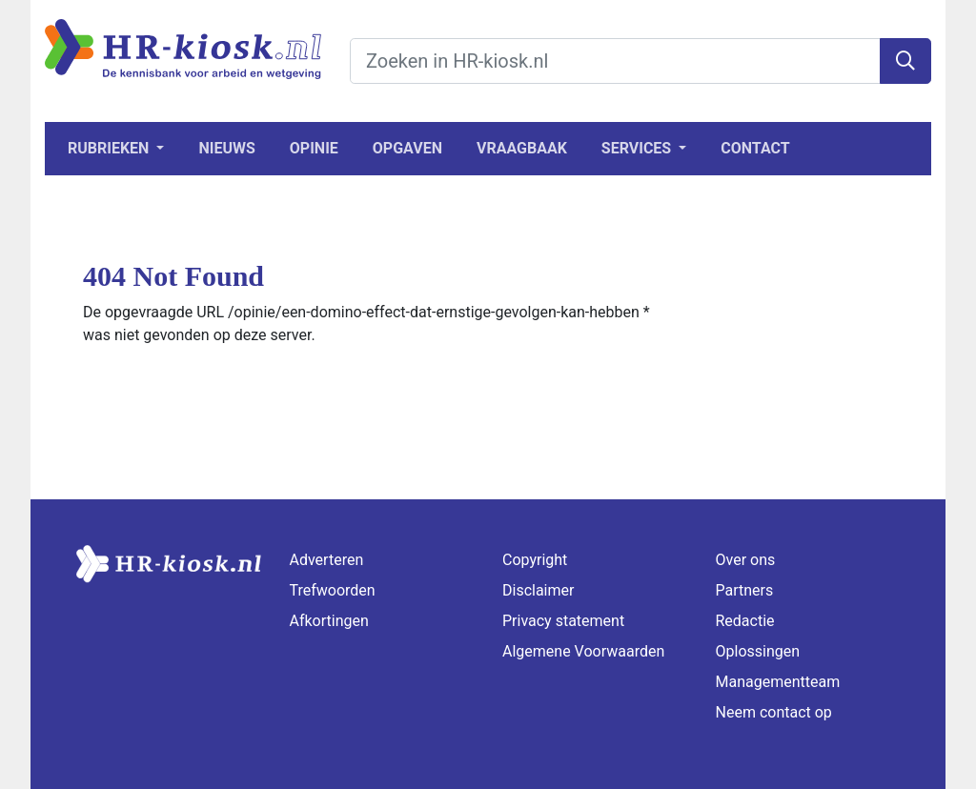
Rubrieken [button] (110, 148)
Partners (745, 590)
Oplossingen (758, 651)
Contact (755, 148)
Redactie (745, 621)
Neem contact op (774, 712)
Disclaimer (538, 590)
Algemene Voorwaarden (583, 651)
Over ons (746, 560)
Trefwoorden (333, 590)
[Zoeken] (905, 61)
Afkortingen (329, 621)
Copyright (534, 560)
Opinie (314, 148)
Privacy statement (563, 621)
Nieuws (226, 148)
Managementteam (778, 682)
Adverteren (327, 560)
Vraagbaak (522, 148)
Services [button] (638, 148)
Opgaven (407, 148)
